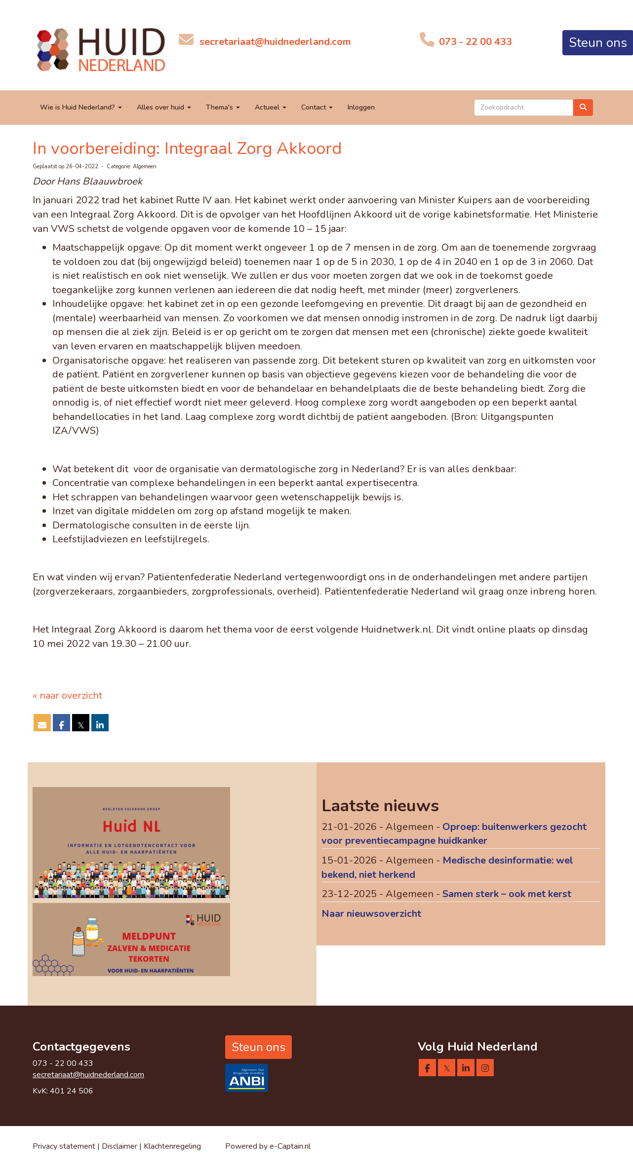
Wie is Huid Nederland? (81, 107)
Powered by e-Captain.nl (268, 1146)
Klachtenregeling (172, 1146)
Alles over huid (164, 107)
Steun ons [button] (258, 1047)
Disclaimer (120, 1146)
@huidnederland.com (275, 41)
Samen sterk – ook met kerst (506, 894)
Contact (317, 107)
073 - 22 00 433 (474, 41)
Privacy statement (64, 1146)
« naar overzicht (67, 695)
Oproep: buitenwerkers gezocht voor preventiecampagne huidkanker (454, 834)
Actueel (270, 107)
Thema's (223, 107)
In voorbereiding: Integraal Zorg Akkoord (187, 148)
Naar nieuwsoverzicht (371, 913)
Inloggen (361, 107)
